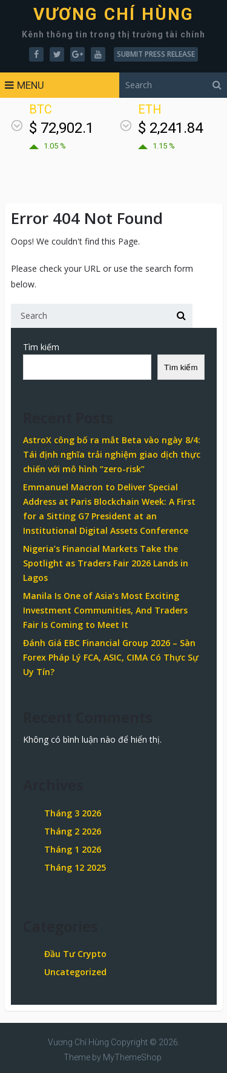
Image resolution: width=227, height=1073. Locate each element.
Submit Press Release (156, 54)
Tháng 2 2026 (72, 831)
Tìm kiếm (41, 347)
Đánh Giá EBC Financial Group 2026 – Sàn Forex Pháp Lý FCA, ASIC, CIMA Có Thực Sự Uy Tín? (111, 657)
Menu (30, 85)
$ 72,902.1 (61, 128)
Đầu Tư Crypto (75, 953)
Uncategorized (75, 972)
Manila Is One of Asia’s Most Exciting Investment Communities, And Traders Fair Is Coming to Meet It (105, 610)
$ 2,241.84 (170, 128)
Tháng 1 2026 (72, 849)
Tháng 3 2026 (72, 813)
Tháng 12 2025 (75, 867)
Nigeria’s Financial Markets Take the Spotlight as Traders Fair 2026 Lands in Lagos (105, 563)
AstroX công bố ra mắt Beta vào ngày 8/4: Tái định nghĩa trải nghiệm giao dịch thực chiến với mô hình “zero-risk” (111, 454)
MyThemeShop (132, 1057)
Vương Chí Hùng (113, 14)
